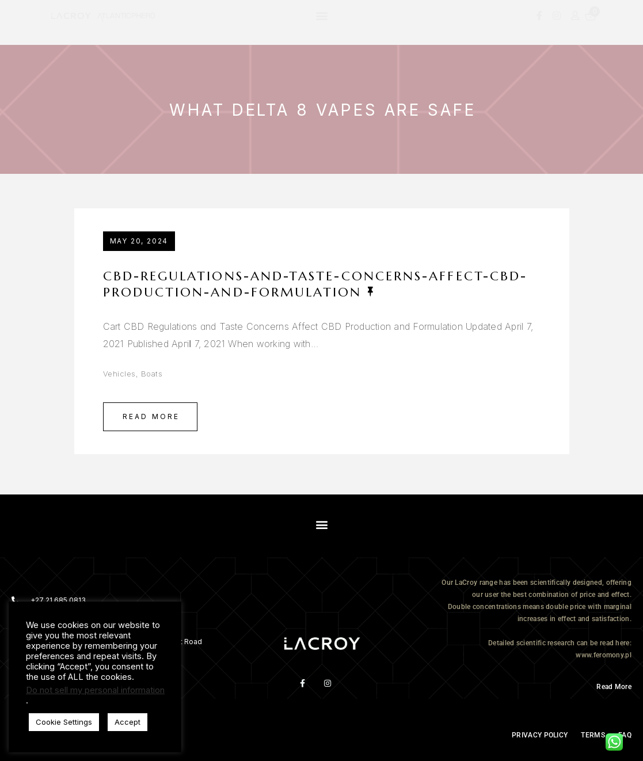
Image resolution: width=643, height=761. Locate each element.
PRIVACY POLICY (540, 735)
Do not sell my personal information (95, 690)
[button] (322, 15)
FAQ (624, 735)
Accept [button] (127, 721)
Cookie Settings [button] (64, 721)
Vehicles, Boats (133, 373)
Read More (151, 416)
